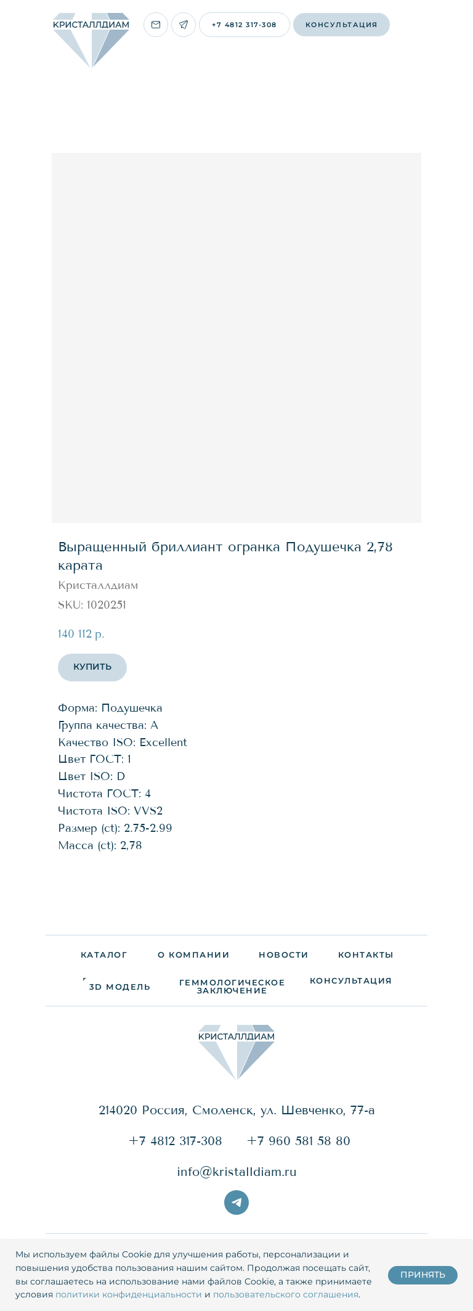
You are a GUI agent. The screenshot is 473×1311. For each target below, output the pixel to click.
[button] (341, 24)
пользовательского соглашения (285, 1294)
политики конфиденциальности (128, 1294)
